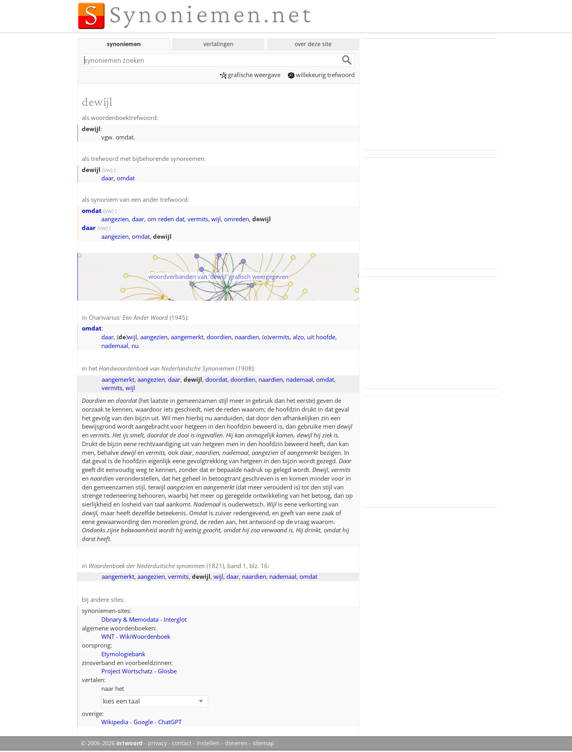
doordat (216, 379)
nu (135, 346)
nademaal (114, 346)
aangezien (115, 219)
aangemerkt (187, 337)
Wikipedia (114, 722)
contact (181, 743)
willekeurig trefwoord (321, 75)
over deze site (313, 44)
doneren (236, 743)
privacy (157, 743)
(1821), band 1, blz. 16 (178, 566)
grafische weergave (250, 75)
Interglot (175, 619)
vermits (197, 219)
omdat (126, 178)
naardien (247, 337)
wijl (216, 219)
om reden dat (165, 219)
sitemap (263, 743)
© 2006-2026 (112, 743)
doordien (219, 337)
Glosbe (167, 671)
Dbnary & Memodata (129, 619)
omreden (236, 219)
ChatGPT (170, 722)
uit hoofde (321, 337)
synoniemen (124, 44)
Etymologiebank (123, 654)
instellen (208, 743)
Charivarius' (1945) (138, 317)
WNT (107, 636)
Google (143, 722)
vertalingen (218, 44)
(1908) (176, 368)
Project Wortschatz (127, 671)
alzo (298, 337)
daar (107, 178)
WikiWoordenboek (145, 636)
